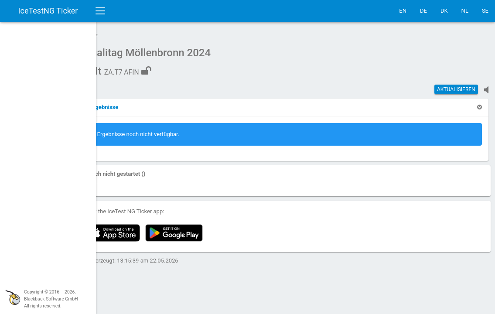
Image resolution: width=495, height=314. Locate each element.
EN (402, 10)
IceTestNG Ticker (48, 10)
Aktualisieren (456, 85)
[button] (123, 102)
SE (485, 10)
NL (464, 10)
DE (423, 10)
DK (444, 10)
